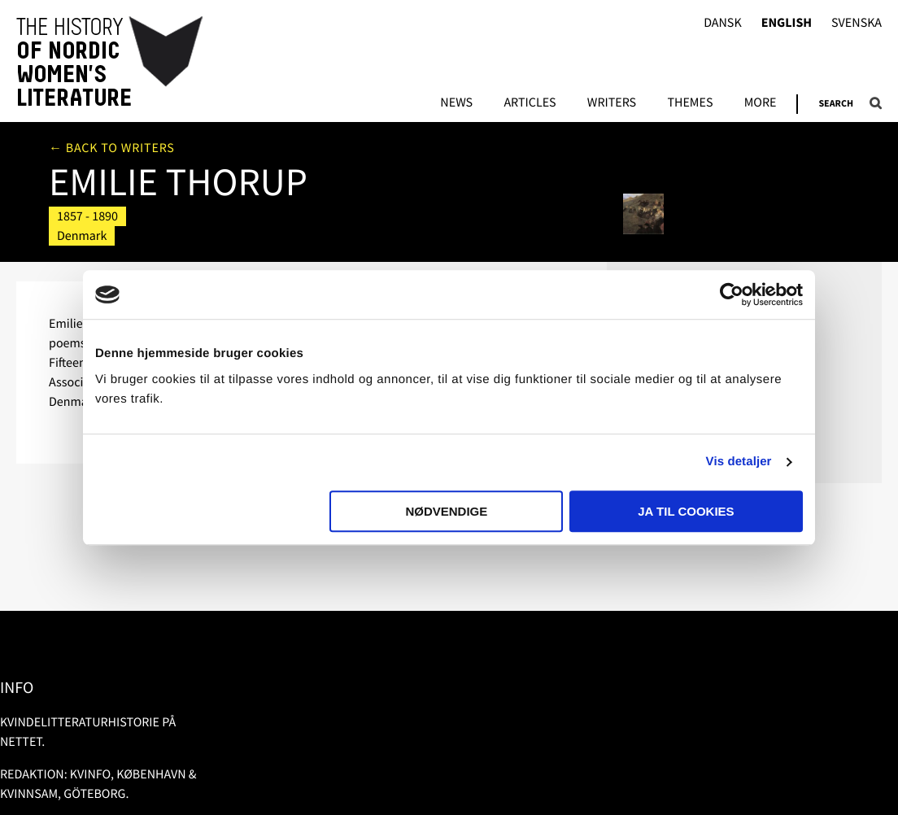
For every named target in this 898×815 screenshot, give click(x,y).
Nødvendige (446, 511)
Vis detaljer (739, 462)
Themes (690, 103)
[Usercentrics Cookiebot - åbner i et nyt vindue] (731, 294)
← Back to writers (112, 148)
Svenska (856, 23)
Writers (611, 103)
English (786, 23)
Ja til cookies (686, 511)
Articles (529, 103)
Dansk (723, 23)
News (456, 103)
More (760, 103)
